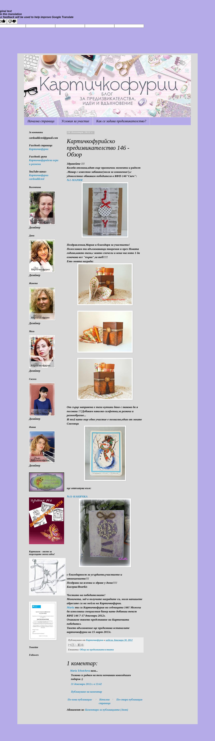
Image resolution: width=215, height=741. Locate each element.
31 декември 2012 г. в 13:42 (86, 684)
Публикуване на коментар (86, 691)
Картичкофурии (38, 149)
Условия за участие (75, 121)
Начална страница (41, 121)
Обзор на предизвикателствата (97, 649)
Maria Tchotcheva (80, 670)
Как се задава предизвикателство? (121, 121)
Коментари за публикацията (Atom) (106, 709)
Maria (70, 607)
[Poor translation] (12, 21)
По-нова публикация (80, 699)
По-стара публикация (129, 699)
